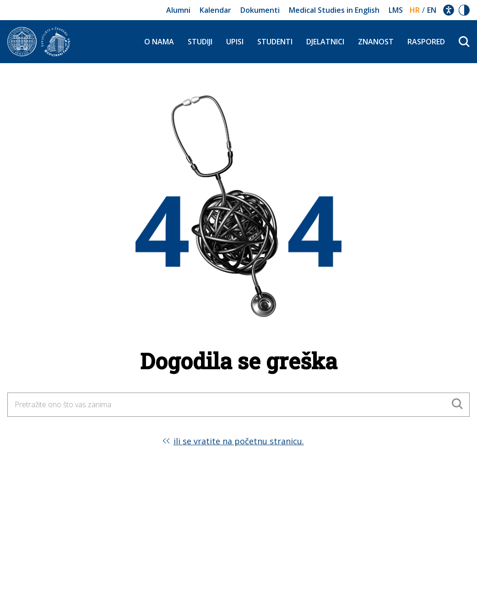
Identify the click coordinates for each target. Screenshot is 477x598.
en (431, 10)
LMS (396, 10)
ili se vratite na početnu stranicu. (238, 441)
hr (415, 10)
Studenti (275, 42)
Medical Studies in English (334, 10)
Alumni (178, 10)
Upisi (235, 42)
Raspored (426, 42)
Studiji (200, 42)
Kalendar (215, 10)
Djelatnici (325, 42)
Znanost (376, 42)
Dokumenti (260, 10)
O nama (159, 42)
